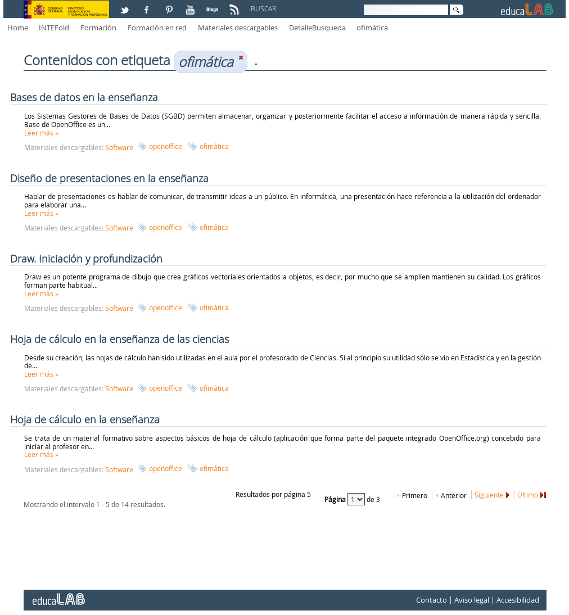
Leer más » (41, 132)
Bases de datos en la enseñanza (84, 97)
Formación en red (157, 27)
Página (335, 499)
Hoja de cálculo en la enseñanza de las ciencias (119, 339)
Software (119, 147)
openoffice (165, 146)
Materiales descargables (238, 27)
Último (527, 494)
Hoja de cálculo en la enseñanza (85, 419)
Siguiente (489, 494)
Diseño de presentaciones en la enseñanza (109, 178)
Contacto (431, 600)
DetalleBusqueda (317, 27)
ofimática (372, 27)
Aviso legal (471, 600)
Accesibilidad (517, 600)
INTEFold (54, 27)
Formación (98, 27)
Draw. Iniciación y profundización (86, 258)
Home (17, 27)
